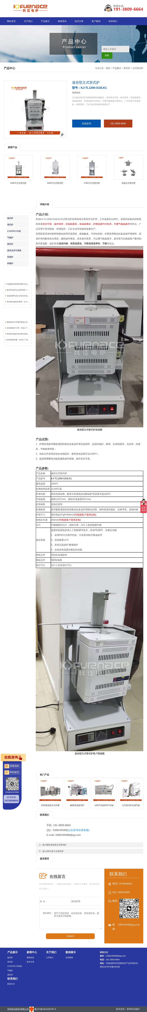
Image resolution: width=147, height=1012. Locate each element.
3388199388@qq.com (129, 924)
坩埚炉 (10, 257)
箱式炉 (10, 218)
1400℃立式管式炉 (55, 183)
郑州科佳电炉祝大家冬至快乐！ (19, 334)
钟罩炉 (10, 263)
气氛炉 (10, 237)
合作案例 (69, 957)
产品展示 (45, 21)
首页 (108, 68)
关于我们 (28, 21)
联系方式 (11, 984)
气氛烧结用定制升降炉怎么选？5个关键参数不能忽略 (19, 284)
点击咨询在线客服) (78, 830)
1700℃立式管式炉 (92, 183)
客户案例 (96, 21)
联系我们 (113, 21)
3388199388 (123, 892)
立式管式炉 (138, 68)
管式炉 (127, 68)
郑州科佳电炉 (133, 1009)
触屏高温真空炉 (77, 805)
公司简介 (50, 957)
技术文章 (79, 21)
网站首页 (11, 21)
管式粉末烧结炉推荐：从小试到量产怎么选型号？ (19, 302)
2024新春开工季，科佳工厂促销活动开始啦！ (19, 328)
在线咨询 (86, 123)
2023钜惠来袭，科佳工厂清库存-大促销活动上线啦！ (19, 340)
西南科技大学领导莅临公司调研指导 (19, 322)
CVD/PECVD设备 (14, 966)
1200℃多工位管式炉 (54, 851)
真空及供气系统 (14, 250)
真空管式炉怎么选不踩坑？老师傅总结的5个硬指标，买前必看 (19, 290)
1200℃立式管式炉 (18, 183)
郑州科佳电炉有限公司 (18, 1009)
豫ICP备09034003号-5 (45, 1009)
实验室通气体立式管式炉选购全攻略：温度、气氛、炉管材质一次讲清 (19, 296)
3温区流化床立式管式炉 (55, 845)
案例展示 (70, 952)
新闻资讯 (62, 21)
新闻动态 (30, 957)
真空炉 (10, 244)
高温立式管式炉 (129, 183)
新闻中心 (32, 952)
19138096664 (125, 883)
